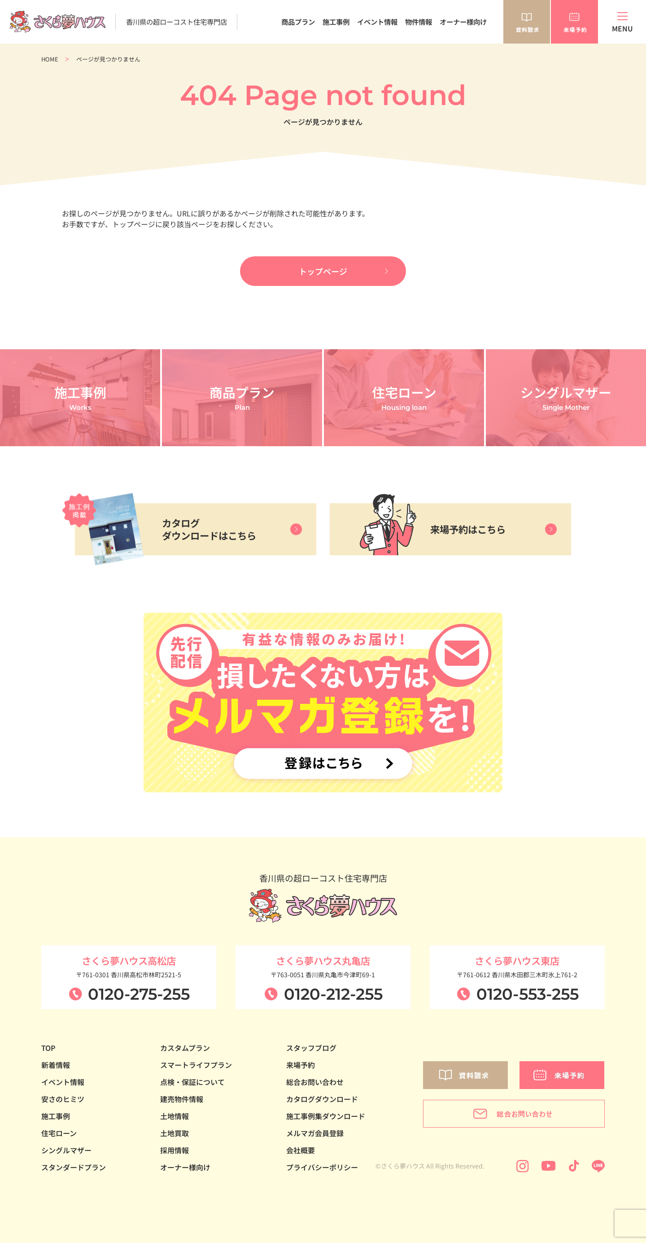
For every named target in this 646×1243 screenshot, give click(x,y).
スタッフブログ (311, 1047)
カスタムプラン (185, 1047)
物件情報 (418, 21)
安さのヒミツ (62, 1099)
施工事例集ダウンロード (325, 1116)
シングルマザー (66, 1150)
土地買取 (174, 1133)
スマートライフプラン (196, 1064)
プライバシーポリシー (322, 1167)
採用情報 (174, 1150)
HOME (49, 59)
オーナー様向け (463, 21)
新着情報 (55, 1064)
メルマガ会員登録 (315, 1133)
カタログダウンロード (322, 1099)
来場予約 (300, 1064)
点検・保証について (192, 1081)
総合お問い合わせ (315, 1081)
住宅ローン (59, 1133)
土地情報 (174, 1116)
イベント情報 (377, 21)
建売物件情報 (181, 1099)
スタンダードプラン (73, 1167)
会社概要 (300, 1150)
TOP (48, 1047)
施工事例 (336, 21)
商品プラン (298, 21)
